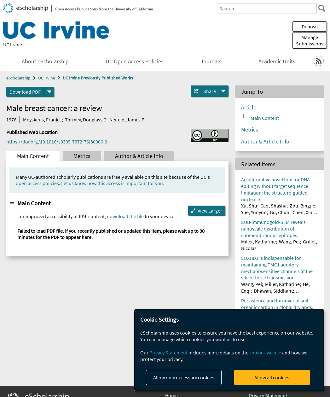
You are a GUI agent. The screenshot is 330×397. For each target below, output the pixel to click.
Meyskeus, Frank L (42, 119)
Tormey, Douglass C (85, 119)
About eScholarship (45, 61)
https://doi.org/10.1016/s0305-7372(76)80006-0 (56, 141)
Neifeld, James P (126, 119)
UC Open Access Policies (135, 61)
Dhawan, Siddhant (273, 291)
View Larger (210, 210)
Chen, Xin (302, 212)
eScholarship (18, 78)
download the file (125, 216)
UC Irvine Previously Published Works (98, 78)
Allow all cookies (271, 377)
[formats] (49, 92)
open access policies (37, 183)
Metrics (81, 156)
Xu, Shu (249, 205)
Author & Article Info (139, 156)
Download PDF (25, 92)
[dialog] (229, 350)
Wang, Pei (289, 241)
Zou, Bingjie (302, 205)
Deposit (310, 26)
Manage (309, 40)
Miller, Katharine (258, 241)
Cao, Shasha (273, 205)
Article (248, 107)
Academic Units (276, 61)
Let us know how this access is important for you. (112, 183)
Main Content (33, 156)
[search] (322, 8)
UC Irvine (12, 44)
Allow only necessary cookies (183, 377)
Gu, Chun (279, 212)
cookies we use (265, 352)
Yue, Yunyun (254, 212)
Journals (211, 61)
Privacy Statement (168, 352)
